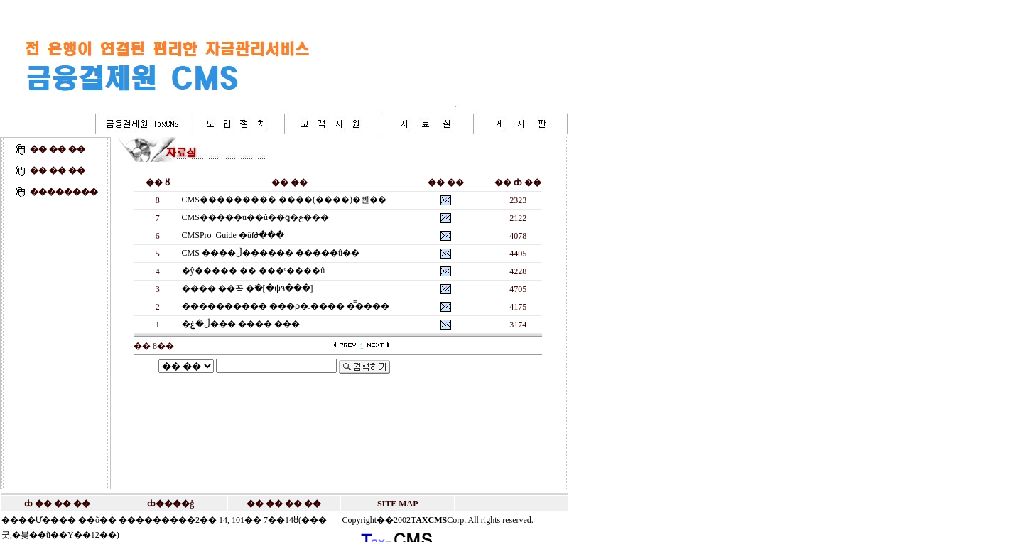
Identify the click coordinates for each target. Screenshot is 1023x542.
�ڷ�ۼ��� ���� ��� (241, 324)
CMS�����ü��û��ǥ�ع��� (255, 217)
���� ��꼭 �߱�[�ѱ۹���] (247, 288)
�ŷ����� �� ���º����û (253, 271)
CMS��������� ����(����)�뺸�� (284, 200)
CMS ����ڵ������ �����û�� (270, 253)
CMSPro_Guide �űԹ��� (233, 235)
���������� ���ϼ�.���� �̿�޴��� (285, 306)
